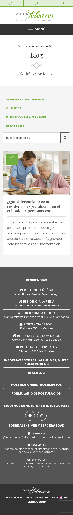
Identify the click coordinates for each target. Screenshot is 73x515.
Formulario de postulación (36, 393)
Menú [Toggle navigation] (36, 29)
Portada (23, 46)
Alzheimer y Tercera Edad (25, 99)
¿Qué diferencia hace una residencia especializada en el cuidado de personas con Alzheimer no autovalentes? (33, 208)
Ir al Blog (36, 372)
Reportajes (15, 126)
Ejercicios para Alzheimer (26, 117)
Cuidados (13, 108)
